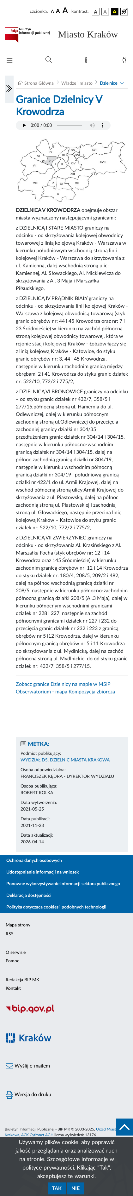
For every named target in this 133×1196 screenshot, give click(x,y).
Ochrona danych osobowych (34, 860)
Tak (57, 1188)
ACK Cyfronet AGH (37, 1135)
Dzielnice (108, 83)
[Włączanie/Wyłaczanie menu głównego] (9, 61)
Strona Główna (39, 83)
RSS (10, 934)
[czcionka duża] (66, 10)
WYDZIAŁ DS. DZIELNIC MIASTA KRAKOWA (65, 760)
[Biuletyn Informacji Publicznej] (66, 1012)
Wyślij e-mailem (28, 1066)
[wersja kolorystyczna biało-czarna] (105, 12)
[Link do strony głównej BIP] (66, 35)
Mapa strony (18, 925)
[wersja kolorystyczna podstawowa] (96, 12)
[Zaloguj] (125, 61)
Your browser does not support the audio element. (63, 125)
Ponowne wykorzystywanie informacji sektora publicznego (63, 884)
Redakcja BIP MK (22, 980)
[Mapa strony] (87, 61)
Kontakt (13, 988)
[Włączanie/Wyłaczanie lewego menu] (9, 89)
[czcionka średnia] (58, 11)
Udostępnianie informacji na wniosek (42, 872)
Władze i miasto (77, 83)
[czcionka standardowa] (52, 11)
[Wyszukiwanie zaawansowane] (48, 60)
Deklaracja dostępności (28, 895)
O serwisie (16, 952)
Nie (75, 1188)
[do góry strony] (124, 1127)
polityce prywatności (48, 1168)
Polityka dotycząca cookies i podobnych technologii (56, 907)
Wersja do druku (28, 1095)
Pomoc (12, 961)
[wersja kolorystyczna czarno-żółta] (115, 12)
